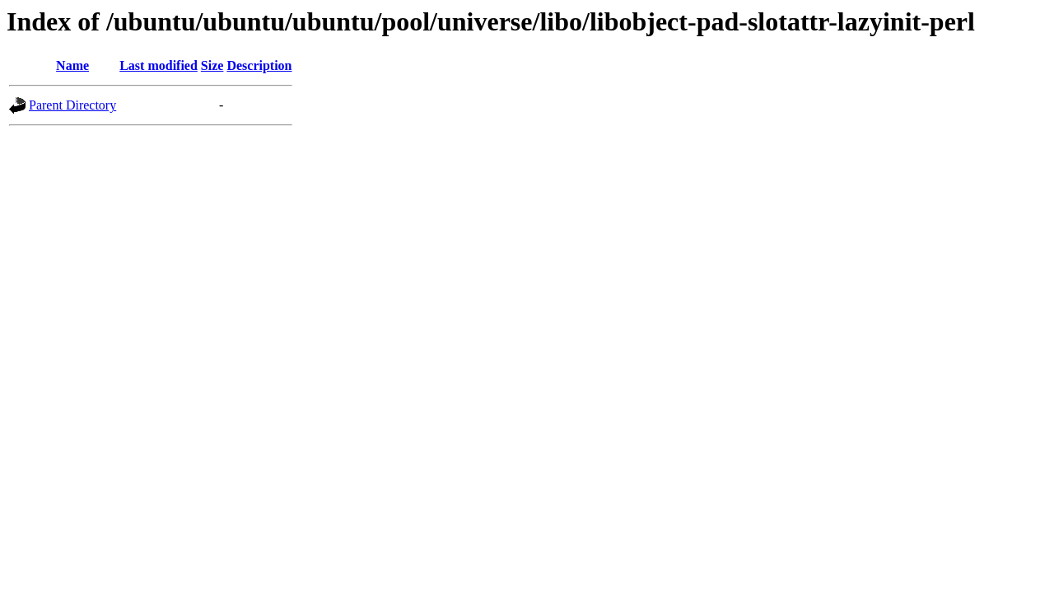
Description (258, 65)
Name (72, 65)
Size (212, 65)
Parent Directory (72, 105)
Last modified (158, 65)
